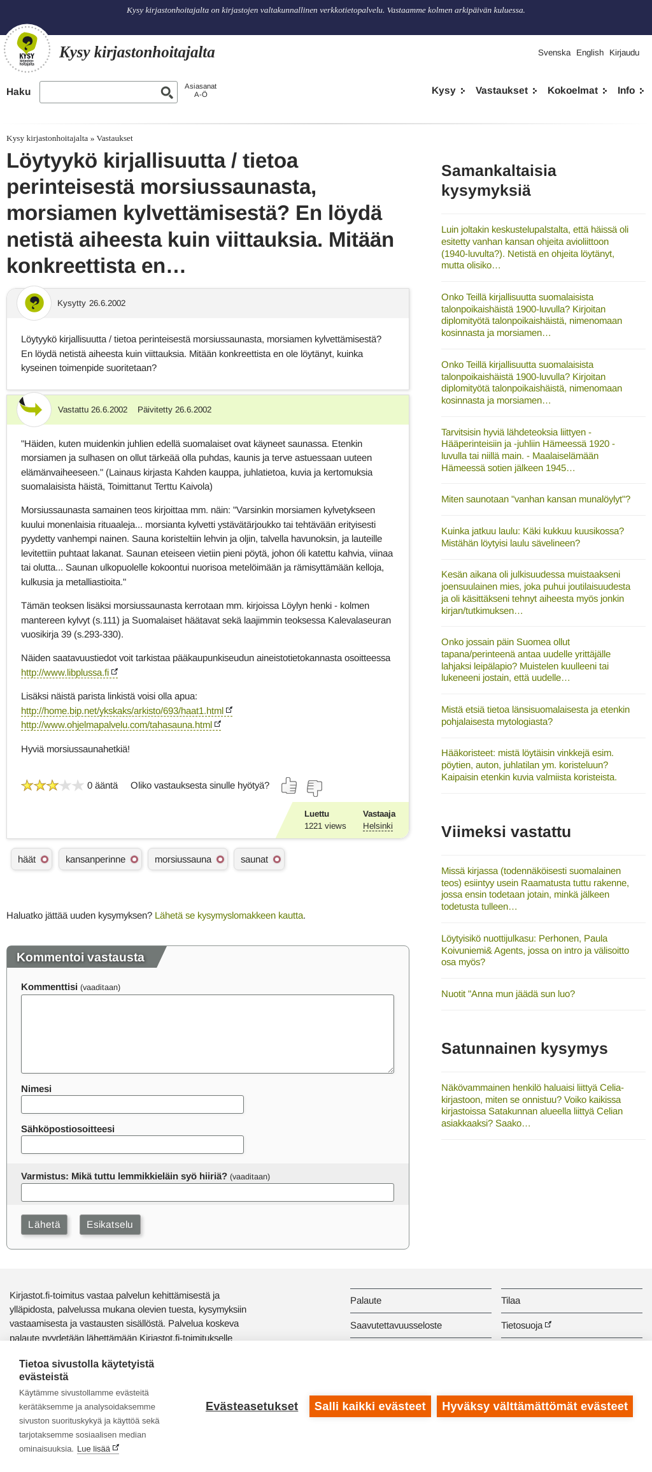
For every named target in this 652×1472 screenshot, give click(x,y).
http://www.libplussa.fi (65, 672)
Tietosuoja (521, 1325)
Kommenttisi (49, 986)
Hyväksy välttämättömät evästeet (535, 1406)
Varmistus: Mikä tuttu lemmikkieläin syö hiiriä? (124, 1175)
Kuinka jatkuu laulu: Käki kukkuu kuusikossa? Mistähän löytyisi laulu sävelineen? (532, 536)
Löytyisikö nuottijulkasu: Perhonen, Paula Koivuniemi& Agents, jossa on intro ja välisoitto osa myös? (535, 950)
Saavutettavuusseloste (396, 1325)
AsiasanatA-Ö (200, 90)
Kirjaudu (624, 52)
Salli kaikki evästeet (370, 1406)
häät (27, 859)
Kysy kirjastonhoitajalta (47, 138)
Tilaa (510, 1300)
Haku (18, 91)
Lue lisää (93, 1449)
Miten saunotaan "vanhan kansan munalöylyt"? (535, 498)
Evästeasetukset (252, 1406)
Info (626, 90)
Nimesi (36, 1088)
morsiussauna (183, 859)
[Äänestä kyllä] (289, 785)
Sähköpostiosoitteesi (68, 1128)
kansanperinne (95, 859)
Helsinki (378, 826)
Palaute (365, 1300)
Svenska (554, 52)
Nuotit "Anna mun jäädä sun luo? (508, 993)
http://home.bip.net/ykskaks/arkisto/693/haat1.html (122, 710)
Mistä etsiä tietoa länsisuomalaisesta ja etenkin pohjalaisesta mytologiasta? (535, 715)
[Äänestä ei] (314, 788)
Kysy (444, 90)
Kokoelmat (573, 90)
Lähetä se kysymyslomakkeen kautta (229, 915)
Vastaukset (502, 90)
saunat (254, 859)
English (590, 52)
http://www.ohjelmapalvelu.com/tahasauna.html (116, 724)
